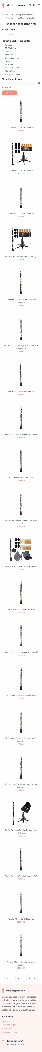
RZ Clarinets (10, 48)
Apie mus (6, 1021)
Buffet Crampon (12, 58)
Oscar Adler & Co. (12, 68)
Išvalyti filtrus (9, 93)
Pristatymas (7, 1028)
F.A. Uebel (9, 64)
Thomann (9, 51)
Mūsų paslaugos (9, 1025)
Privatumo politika (9, 1032)
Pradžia (5, 14)
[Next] (35, 978)
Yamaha (8, 45)
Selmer (8, 61)
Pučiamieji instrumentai (22, 14)
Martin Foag (10, 71)
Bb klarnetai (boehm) (27, 18)
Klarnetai (10, 18)
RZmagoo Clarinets (13, 74)
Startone (9, 55)
